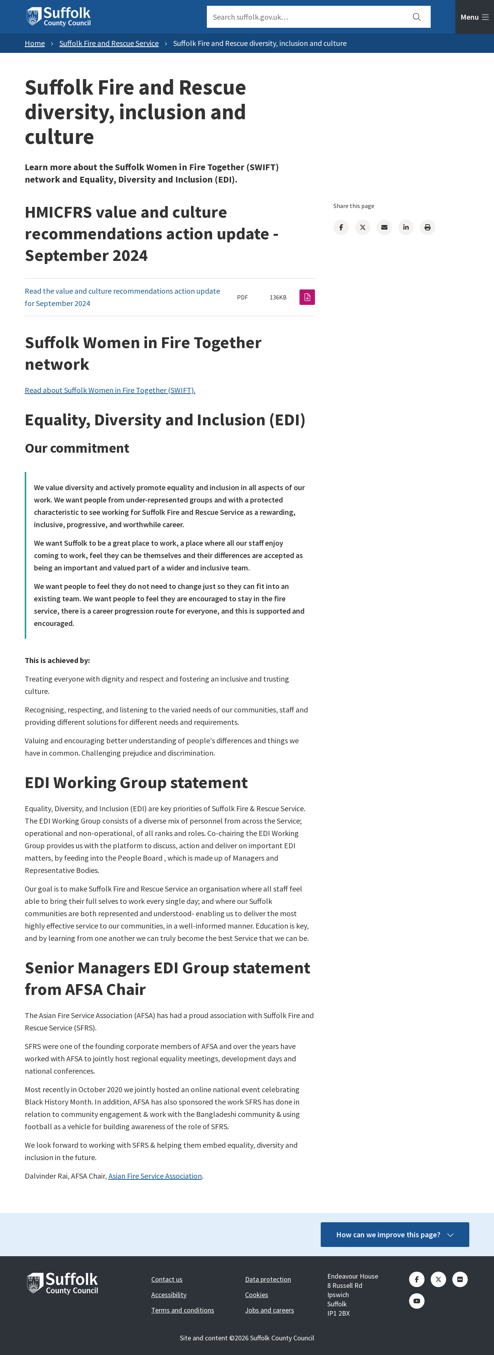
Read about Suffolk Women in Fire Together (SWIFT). (110, 390)
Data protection (268, 1279)
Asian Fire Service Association (155, 1176)
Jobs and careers (269, 1310)
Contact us (167, 1279)
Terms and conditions (182, 1310)
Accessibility (168, 1294)
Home (35, 43)
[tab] (474, 17)
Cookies (256, 1294)
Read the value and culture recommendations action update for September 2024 (122, 297)
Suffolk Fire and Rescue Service (109, 43)
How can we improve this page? (395, 1234)
